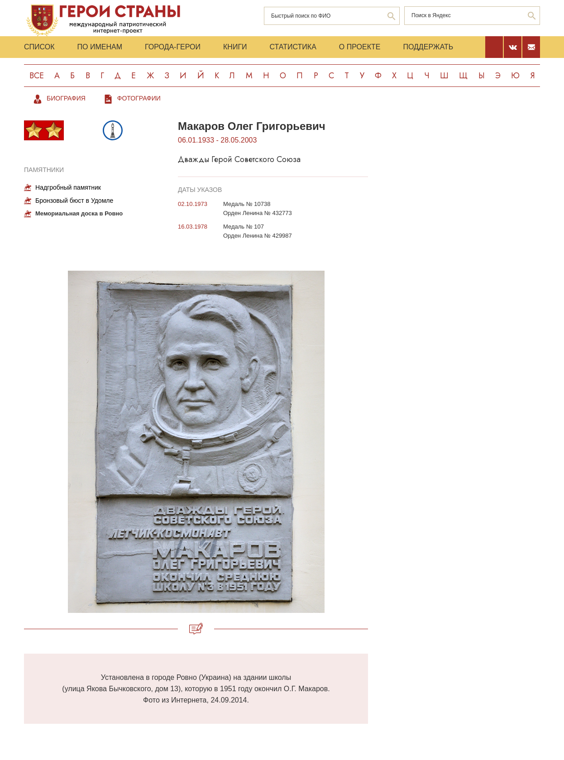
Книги (235, 47)
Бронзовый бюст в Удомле (74, 200)
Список (39, 47)
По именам (99, 47)
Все (36, 75)
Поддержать (428, 47)
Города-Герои (173, 47)
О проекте (360, 47)
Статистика (293, 47)
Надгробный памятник (68, 187)
